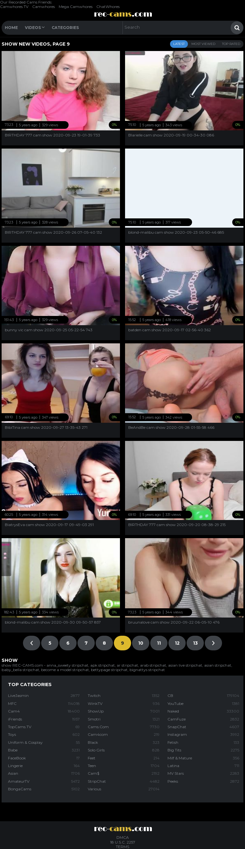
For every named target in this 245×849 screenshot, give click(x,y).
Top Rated (231, 44)
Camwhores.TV (14, 6)
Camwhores (43, 6)
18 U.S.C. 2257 (122, 842)
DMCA (122, 837)
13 (195, 643)
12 (177, 643)
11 (159, 643)
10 (140, 643)
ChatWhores (108, 6)
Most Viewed (203, 44)
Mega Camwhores (76, 6)
